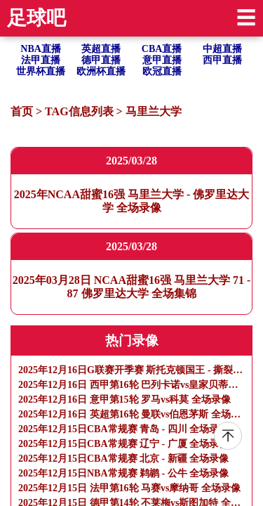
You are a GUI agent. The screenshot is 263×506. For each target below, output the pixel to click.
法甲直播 (40, 60)
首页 (22, 111)
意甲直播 (162, 60)
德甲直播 (101, 60)
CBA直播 (162, 49)
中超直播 (222, 49)
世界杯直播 (40, 71)
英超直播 (101, 49)
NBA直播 (40, 49)
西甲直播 (222, 60)
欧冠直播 (162, 71)
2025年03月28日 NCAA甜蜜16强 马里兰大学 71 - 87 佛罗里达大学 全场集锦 (132, 286)
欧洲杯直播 (101, 71)
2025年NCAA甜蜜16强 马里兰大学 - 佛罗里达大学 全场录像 (132, 200)
